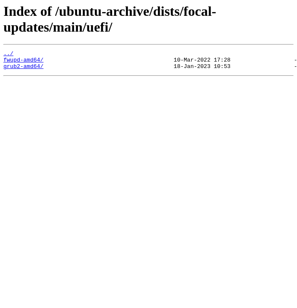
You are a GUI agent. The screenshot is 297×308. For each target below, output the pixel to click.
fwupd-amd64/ (23, 62)
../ (8, 54)
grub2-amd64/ (23, 70)
